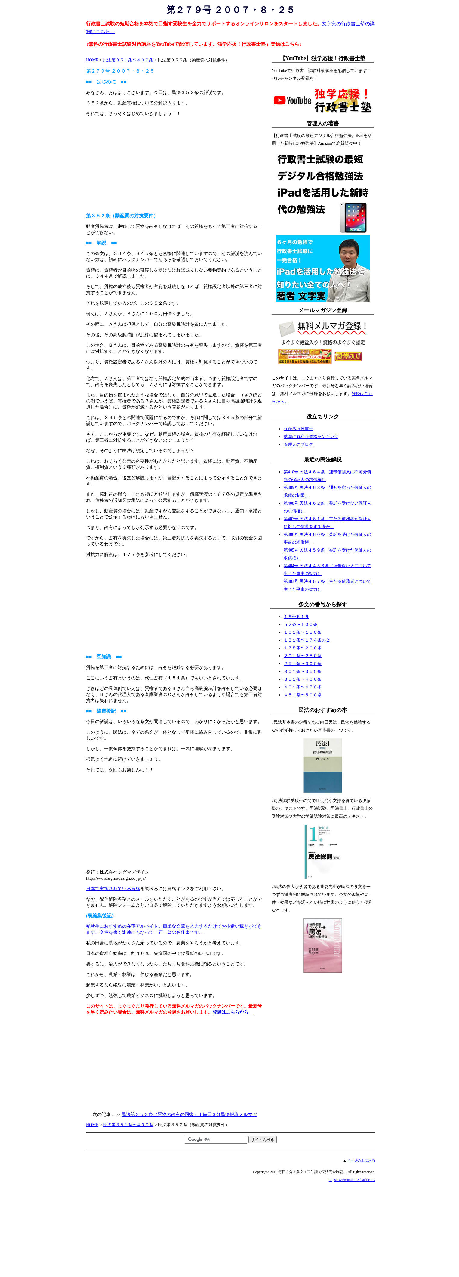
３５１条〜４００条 (303, 679)
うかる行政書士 (298, 429)
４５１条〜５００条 (303, 695)
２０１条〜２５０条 (303, 656)
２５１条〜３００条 (303, 663)
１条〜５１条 (296, 616)
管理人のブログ (298, 444)
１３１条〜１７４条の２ (307, 640)
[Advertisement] (175, 165)
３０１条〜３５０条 (303, 671)
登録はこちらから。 (232, 1012)
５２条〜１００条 (300, 624)
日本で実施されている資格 (113, 888)
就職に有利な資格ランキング (311, 436)
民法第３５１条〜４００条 (128, 60)
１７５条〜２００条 (303, 648)
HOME (92, 60)
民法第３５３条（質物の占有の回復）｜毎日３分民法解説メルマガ (189, 1114)
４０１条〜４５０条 (303, 687)
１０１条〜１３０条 (303, 632)
